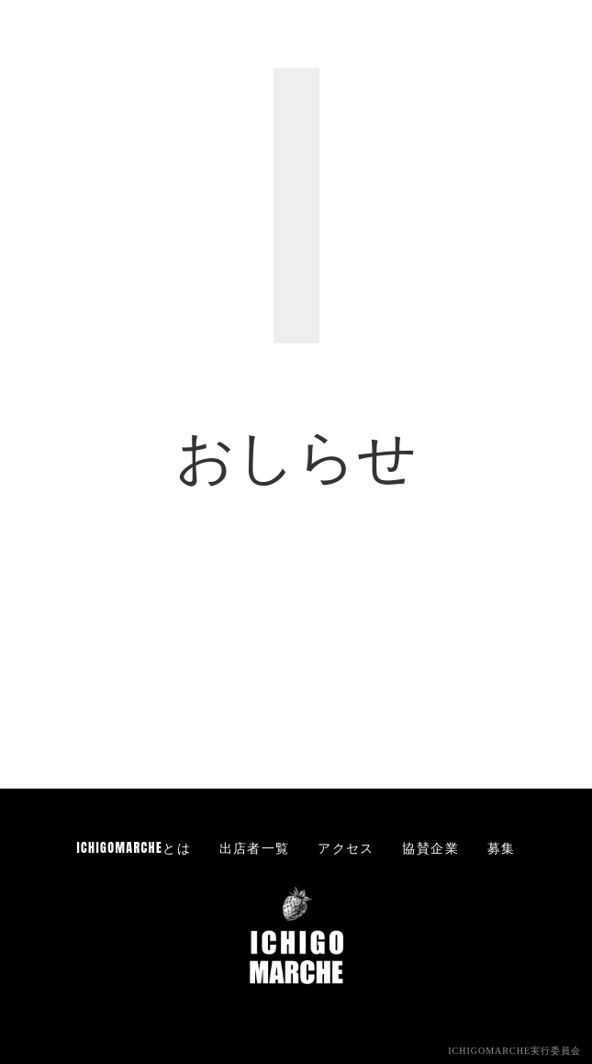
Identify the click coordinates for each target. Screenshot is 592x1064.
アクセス (346, 848)
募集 (501, 848)
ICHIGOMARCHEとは (134, 848)
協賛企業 (430, 848)
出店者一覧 (254, 848)
